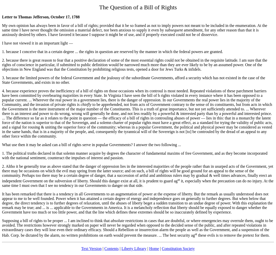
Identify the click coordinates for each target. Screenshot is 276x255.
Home (154, 248)
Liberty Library (134, 248)
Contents (111, 248)
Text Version (91, 248)
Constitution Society (178, 248)
